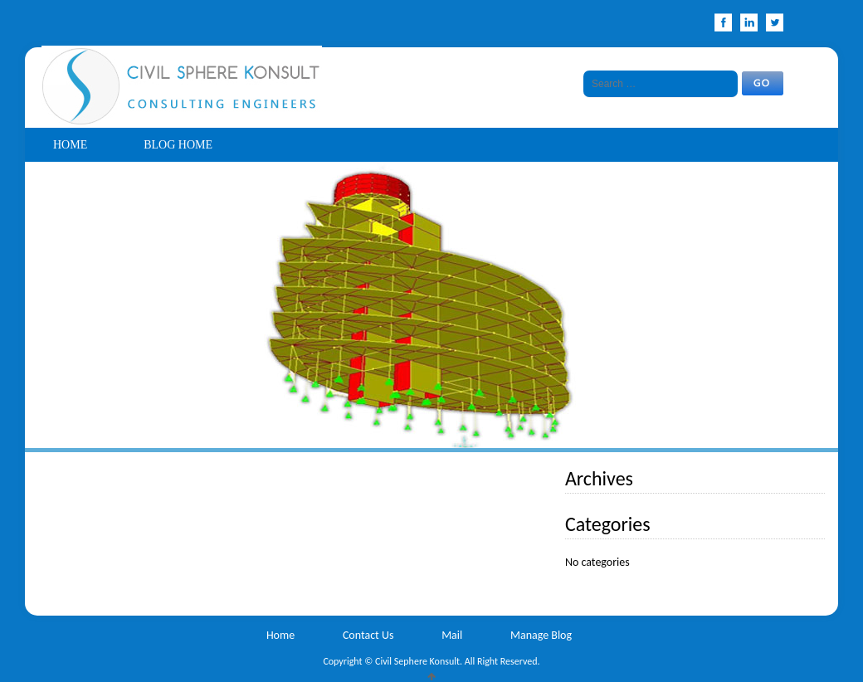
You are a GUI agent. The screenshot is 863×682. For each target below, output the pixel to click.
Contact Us (368, 635)
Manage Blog (541, 635)
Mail (451, 635)
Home (70, 145)
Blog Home (178, 145)
